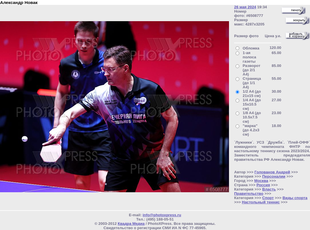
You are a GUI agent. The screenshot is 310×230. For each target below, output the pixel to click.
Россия (263, 185)
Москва (261, 181)
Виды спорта (295, 198)
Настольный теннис (261, 202)
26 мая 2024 (245, 7)
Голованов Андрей (272, 172)
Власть (269, 189)
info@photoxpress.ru (162, 215)
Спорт (268, 198)
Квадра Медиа (131, 223)
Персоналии (273, 176)
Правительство (248, 193)
